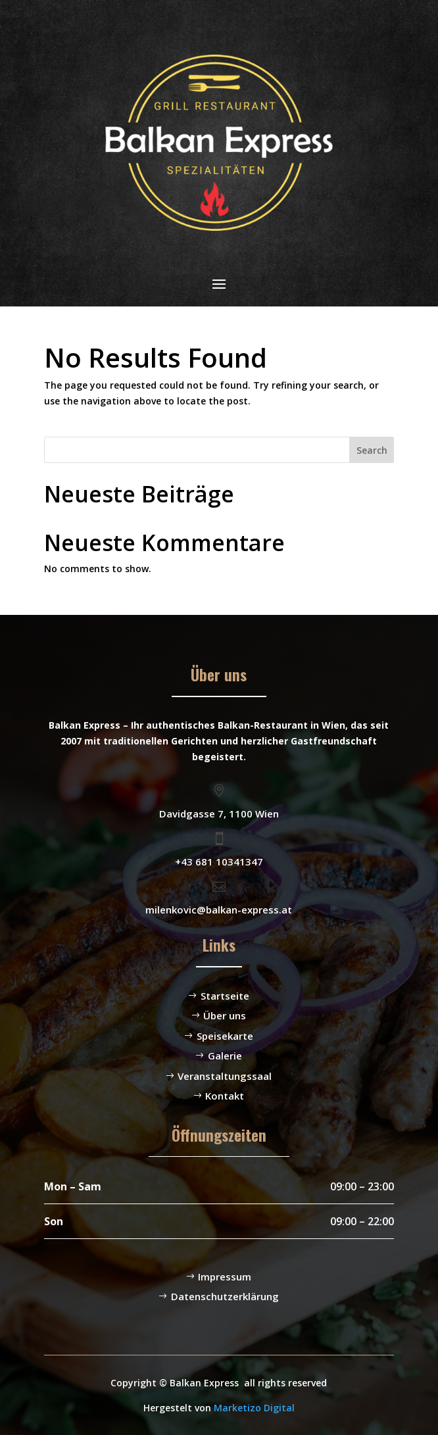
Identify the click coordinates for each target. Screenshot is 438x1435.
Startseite (225, 995)
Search (371, 450)
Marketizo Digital (254, 1407)
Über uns (224, 1015)
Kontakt (224, 1095)
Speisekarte (225, 1035)
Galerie (225, 1055)
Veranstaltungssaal (225, 1075)
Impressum (224, 1276)
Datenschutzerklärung (225, 1296)
